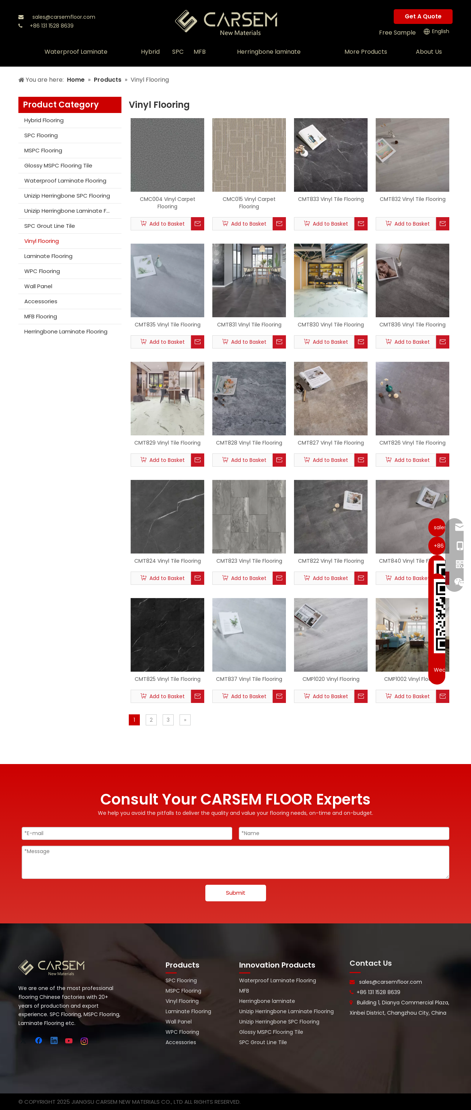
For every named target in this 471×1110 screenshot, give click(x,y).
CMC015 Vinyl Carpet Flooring (249, 202)
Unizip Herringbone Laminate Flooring (72, 211)
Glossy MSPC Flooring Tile (58, 165)
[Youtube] (69, 1041)
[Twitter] (24, 1041)
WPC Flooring (42, 271)
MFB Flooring (40, 316)
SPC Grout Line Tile (49, 226)
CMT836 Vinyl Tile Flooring (412, 324)
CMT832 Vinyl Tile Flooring (413, 199)
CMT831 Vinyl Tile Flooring (249, 324)
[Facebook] (39, 1041)
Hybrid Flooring (44, 120)
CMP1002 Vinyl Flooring (412, 679)
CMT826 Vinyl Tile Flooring (412, 442)
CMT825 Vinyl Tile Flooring (168, 679)
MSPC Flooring (43, 150)
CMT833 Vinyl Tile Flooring (331, 199)
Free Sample (397, 32)
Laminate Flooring (48, 256)
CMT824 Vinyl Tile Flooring (167, 561)
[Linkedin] (54, 1041)
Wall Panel (38, 286)
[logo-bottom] (51, 967)
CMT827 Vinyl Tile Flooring (331, 442)
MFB (244, 990)
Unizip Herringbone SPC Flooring (67, 195)
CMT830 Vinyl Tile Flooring (331, 324)
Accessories (40, 301)
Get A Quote (423, 16)
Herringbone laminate (267, 1001)
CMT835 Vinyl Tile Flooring (168, 324)
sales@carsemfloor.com (63, 17)
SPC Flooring (41, 135)
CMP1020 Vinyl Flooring (331, 679)
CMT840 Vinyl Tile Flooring (412, 561)
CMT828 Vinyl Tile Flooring (249, 442)
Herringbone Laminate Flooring (65, 331)
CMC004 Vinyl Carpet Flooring (167, 202)
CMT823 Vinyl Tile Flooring (249, 561)
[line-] (355, 972)
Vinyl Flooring (41, 241)
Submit (235, 893)
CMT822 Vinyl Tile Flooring (331, 561)
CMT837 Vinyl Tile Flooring (249, 679)
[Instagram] (85, 1041)
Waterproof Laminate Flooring (65, 180)
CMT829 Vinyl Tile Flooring (167, 442)
